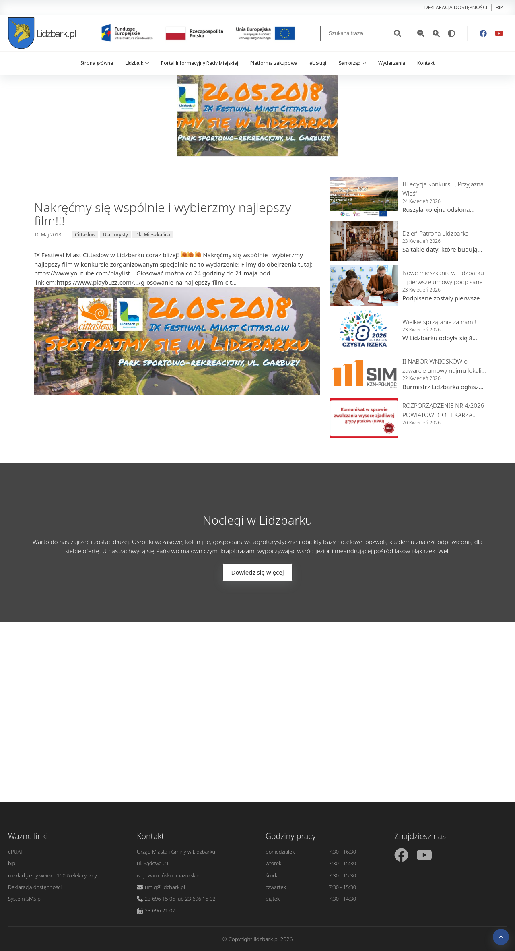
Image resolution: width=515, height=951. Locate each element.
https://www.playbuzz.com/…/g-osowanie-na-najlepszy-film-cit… (146, 282)
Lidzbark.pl (42, 33)
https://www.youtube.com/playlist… (84, 273)
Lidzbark (137, 63)
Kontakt (426, 63)
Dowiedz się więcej (257, 572)
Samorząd (352, 63)
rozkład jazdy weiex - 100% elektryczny (52, 875)
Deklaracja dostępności (455, 7)
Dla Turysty (115, 234)
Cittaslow (85, 234)
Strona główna (96, 63)
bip (499, 7)
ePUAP (16, 851)
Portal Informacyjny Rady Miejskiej (199, 63)
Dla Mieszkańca (152, 234)
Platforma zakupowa (273, 63)
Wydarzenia (391, 63)
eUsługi (317, 63)
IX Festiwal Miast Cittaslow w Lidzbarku (89, 255)
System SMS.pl (25, 898)
